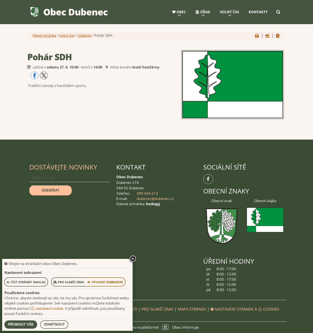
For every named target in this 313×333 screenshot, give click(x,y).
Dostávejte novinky (63, 167)
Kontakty (258, 12)
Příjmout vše (21, 324)
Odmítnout (54, 324)
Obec (179, 12)
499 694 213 (147, 193)
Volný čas (229, 12)
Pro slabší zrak (157, 309)
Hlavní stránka (44, 35)
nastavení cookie (46, 308)
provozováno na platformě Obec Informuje (156, 327)
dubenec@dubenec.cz (155, 198)
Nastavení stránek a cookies (244, 309)
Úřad (202, 12)
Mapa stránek (192, 309)
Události (84, 35)
